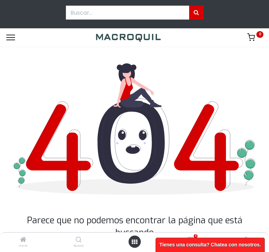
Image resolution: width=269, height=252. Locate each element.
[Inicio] (23, 240)
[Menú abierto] (134, 242)
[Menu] (11, 37)
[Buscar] (78, 240)
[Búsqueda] (196, 13)
